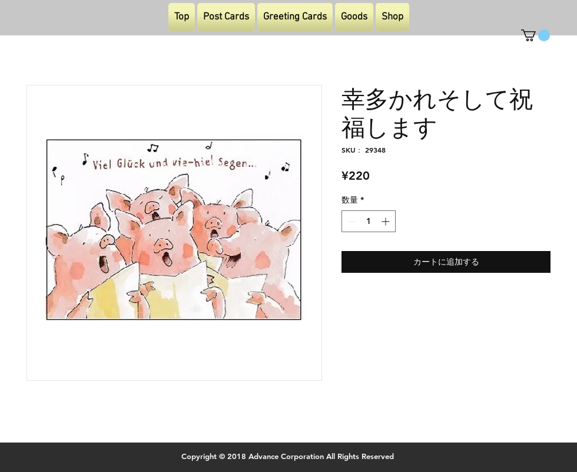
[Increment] (386, 221)
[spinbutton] (368, 221)
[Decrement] (350, 221)
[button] (535, 35)
